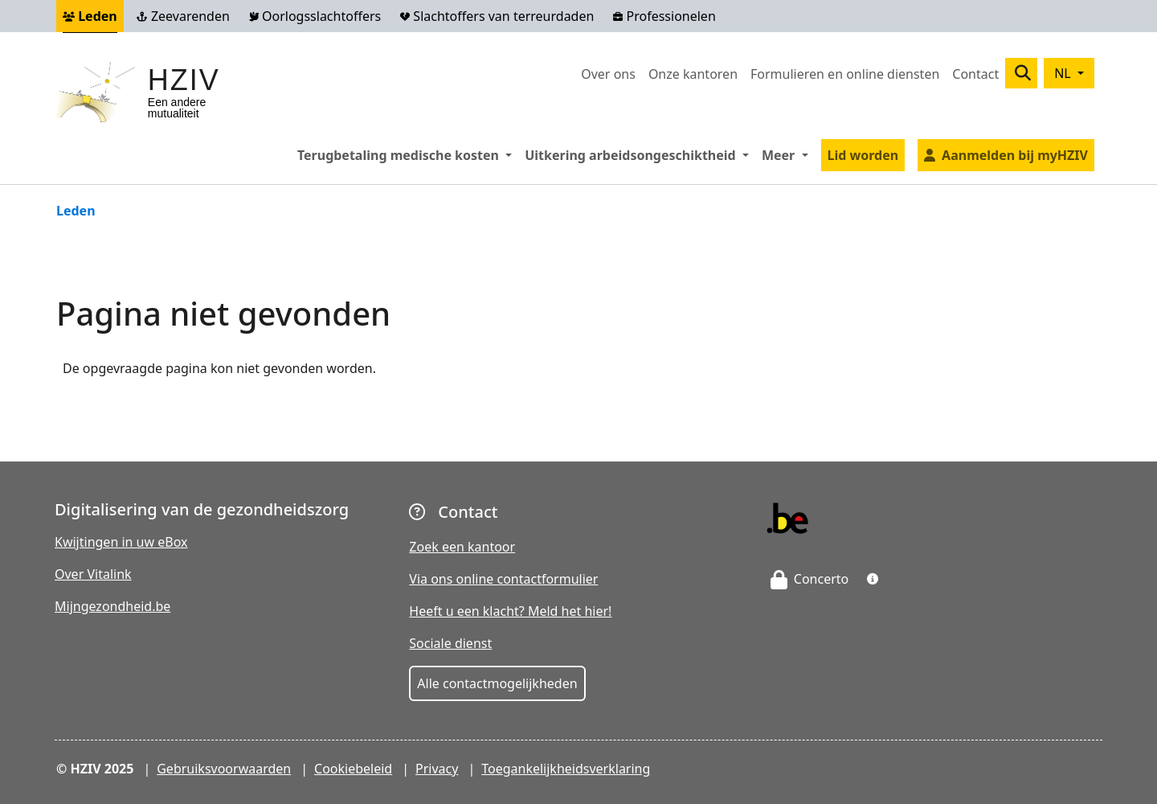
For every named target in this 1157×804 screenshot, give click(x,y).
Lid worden (863, 155)
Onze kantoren (693, 74)
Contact (975, 74)
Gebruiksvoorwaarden (224, 768)
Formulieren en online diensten (844, 74)
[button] (872, 579)
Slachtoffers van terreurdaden (497, 16)
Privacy (436, 768)
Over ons (608, 74)
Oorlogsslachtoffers (315, 16)
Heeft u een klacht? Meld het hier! (510, 611)
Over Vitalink (93, 574)
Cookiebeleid (353, 768)
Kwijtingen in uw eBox (121, 542)
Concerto (810, 579)
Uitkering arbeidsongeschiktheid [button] (640, 154)
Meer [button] (788, 154)
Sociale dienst (450, 643)
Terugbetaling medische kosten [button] (407, 154)
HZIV (184, 80)
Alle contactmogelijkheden (497, 683)
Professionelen (664, 16)
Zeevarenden (183, 16)
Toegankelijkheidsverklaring (565, 768)
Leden (90, 16)
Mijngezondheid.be (112, 606)
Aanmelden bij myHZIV (1015, 155)
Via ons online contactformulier (503, 579)
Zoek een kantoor (462, 547)
